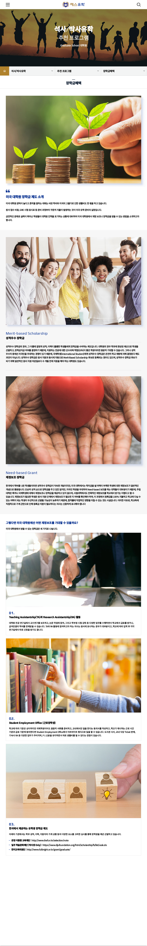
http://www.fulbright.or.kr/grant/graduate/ (48, 849)
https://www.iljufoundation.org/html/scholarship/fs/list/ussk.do (75, 845)
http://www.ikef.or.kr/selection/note (50, 840)
